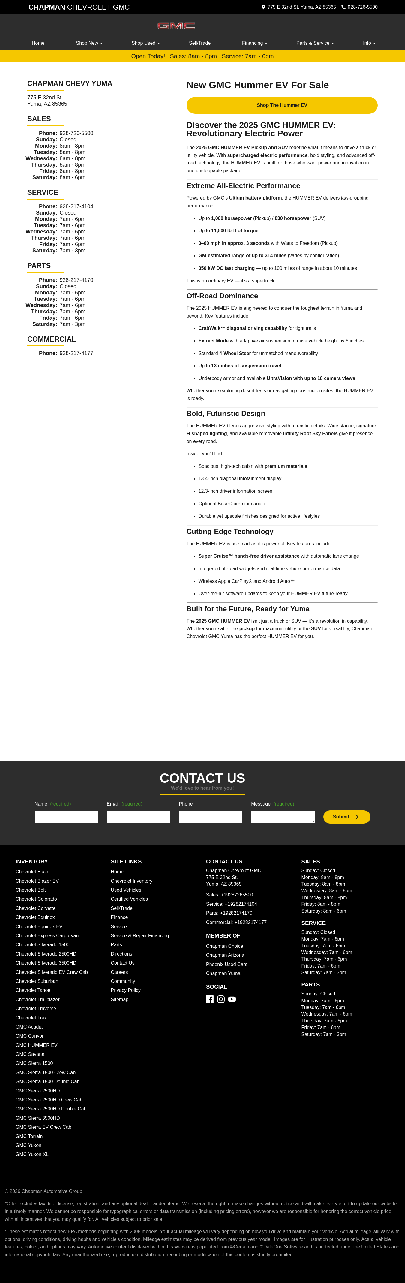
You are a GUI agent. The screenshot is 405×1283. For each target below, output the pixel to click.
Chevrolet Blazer (34, 872)
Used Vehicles (126, 890)
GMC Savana (30, 1055)
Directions (122, 954)
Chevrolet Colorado (38, 899)
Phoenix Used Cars (227, 965)
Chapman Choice (225, 947)
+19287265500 (238, 895)
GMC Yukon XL (33, 1155)
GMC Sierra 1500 (34, 1064)
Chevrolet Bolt (31, 890)
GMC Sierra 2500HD (39, 1091)
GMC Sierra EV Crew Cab (44, 1128)
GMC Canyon (31, 1036)
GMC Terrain (30, 1137)
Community (124, 982)
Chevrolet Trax (32, 1018)
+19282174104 (242, 905)
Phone (186, 805)
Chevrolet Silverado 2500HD (48, 954)
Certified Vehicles (130, 899)
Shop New (91, 43)
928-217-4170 (77, 280)
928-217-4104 (77, 207)
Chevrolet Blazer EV (38, 881)
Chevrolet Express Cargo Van (49, 936)
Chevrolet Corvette (37, 909)
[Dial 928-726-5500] (358, 7)
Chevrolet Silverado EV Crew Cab (53, 973)
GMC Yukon (29, 1146)
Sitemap (120, 1000)
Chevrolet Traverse (37, 1009)
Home (38, 43)
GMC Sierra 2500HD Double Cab (52, 1109)
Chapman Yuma (224, 974)
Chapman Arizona (226, 956)
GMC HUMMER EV (36, 1046)
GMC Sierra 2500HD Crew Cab (50, 1100)
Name (53, 805)
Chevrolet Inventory (133, 881)
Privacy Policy (127, 991)
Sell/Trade (200, 43)
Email (125, 805)
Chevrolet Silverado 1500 (44, 945)
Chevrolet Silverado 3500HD (48, 963)
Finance (119, 918)
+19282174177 (252, 923)
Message (273, 805)
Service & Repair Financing (140, 936)
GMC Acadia (30, 1027)
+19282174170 (236, 914)
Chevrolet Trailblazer (39, 1000)
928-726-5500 (78, 134)
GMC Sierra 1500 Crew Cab (46, 1073)
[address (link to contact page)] (294, 7)
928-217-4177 (77, 354)
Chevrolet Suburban (38, 982)
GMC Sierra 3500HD (39, 1119)
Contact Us (123, 963)
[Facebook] (210, 999)
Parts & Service (316, 43)
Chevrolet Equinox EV (40, 927)
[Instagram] (221, 999)
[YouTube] (232, 999)
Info (370, 43)
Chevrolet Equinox (36, 918)
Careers (120, 973)
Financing (256, 43)
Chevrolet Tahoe (34, 991)
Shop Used (147, 43)
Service (119, 927)
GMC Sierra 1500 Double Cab (48, 1082)
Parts (116, 945)
